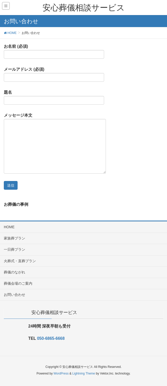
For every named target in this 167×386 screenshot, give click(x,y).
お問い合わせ (14, 295)
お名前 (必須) (54, 51)
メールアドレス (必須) (54, 74)
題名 (54, 97)
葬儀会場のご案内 (18, 283)
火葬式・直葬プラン (20, 261)
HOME (9, 227)
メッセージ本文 (55, 143)
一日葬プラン (14, 249)
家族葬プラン (14, 238)
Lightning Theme (83, 373)
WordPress (60, 373)
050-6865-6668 (51, 338)
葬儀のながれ (14, 272)
